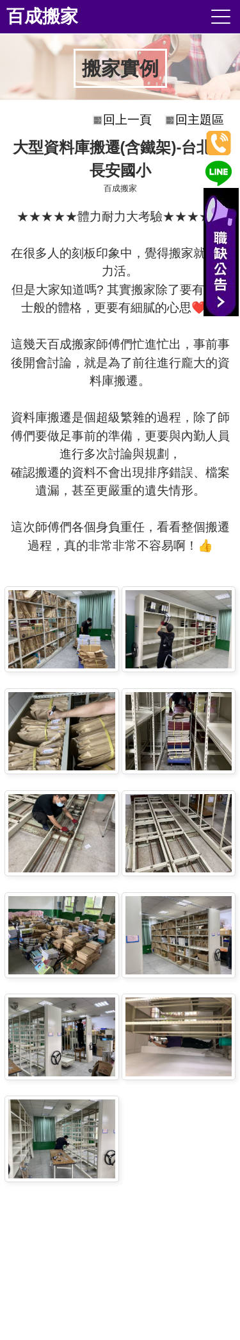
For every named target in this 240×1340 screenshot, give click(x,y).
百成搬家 (42, 16)
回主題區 (199, 119)
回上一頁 (127, 119)
